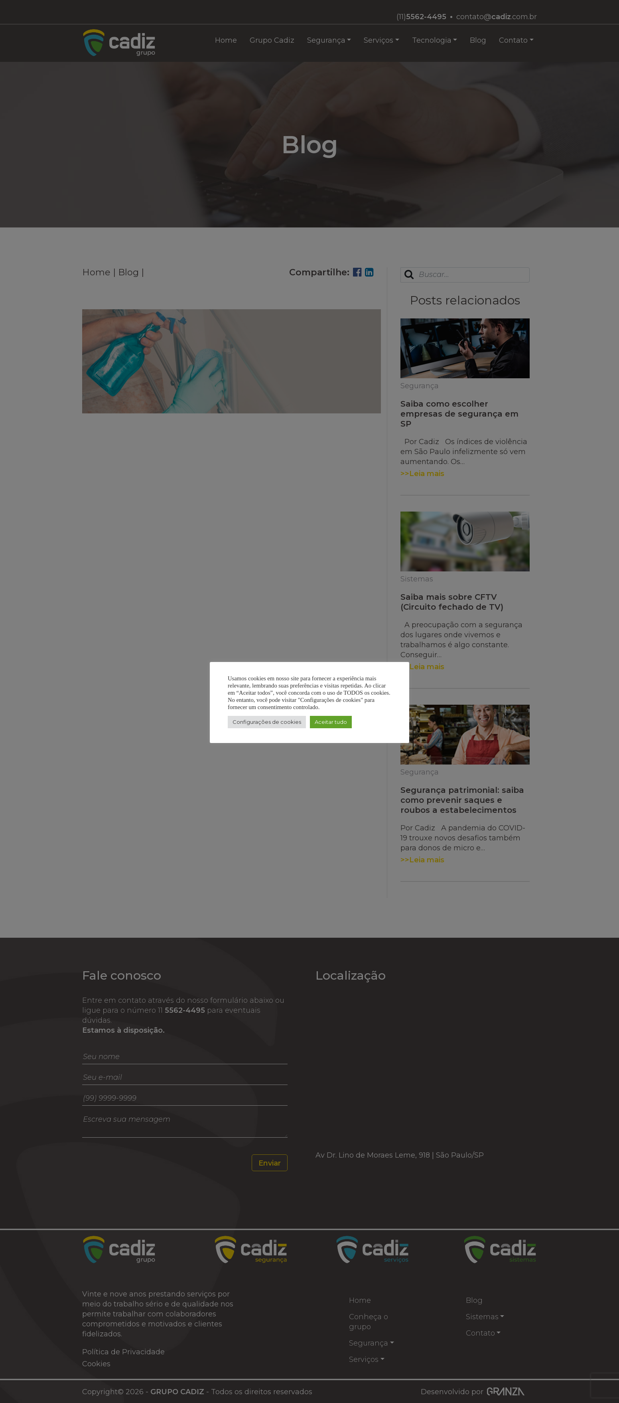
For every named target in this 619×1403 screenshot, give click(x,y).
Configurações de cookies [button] (267, 722)
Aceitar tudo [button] (331, 722)
